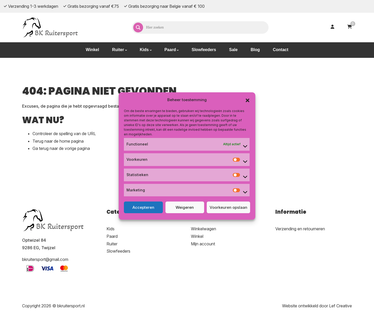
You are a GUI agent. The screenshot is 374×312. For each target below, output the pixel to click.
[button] (247, 99)
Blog (255, 49)
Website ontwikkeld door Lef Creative (317, 305)
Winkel (92, 49)
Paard (170, 49)
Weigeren (185, 207)
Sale (233, 49)
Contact (280, 49)
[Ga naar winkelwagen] (349, 27)
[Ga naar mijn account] (332, 27)
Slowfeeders (204, 49)
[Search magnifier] (138, 27)
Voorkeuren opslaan (228, 207)
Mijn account (203, 243)
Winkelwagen (203, 228)
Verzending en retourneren (300, 228)
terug (44, 148)
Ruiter (118, 49)
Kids (144, 49)
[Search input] (206, 27)
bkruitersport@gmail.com (45, 259)
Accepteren (143, 207)
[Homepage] (50, 27)
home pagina (71, 141)
